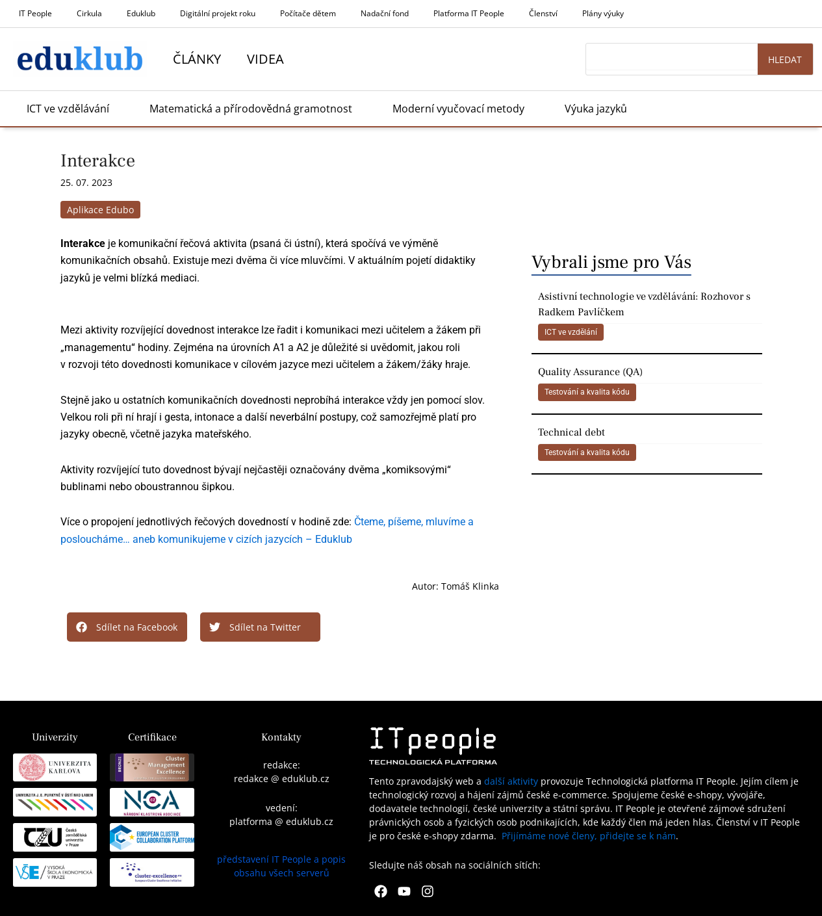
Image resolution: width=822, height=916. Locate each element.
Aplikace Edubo (100, 209)
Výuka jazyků (596, 108)
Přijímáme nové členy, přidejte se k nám (589, 836)
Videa (265, 59)
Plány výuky (603, 13)
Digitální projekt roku (217, 13)
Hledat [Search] (785, 59)
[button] (127, 627)
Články (197, 59)
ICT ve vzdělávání (68, 108)
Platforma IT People (468, 13)
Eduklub (141, 13)
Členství (543, 13)
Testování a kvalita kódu (587, 392)
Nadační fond (385, 13)
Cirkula (89, 13)
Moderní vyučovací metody (458, 108)
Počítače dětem (308, 13)
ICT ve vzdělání (571, 332)
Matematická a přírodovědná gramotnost (250, 108)
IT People (35, 13)
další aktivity (511, 781)
